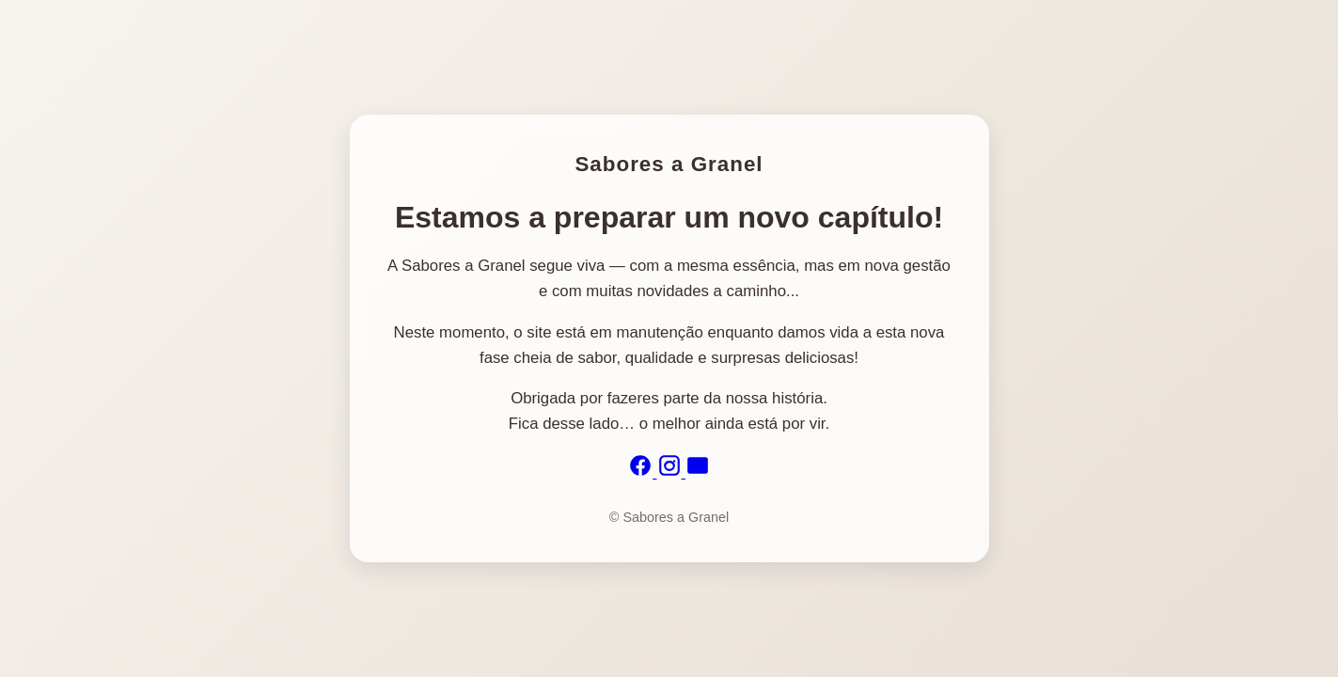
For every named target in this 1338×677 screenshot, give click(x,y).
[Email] (697, 472)
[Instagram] (671, 472)
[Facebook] (642, 472)
